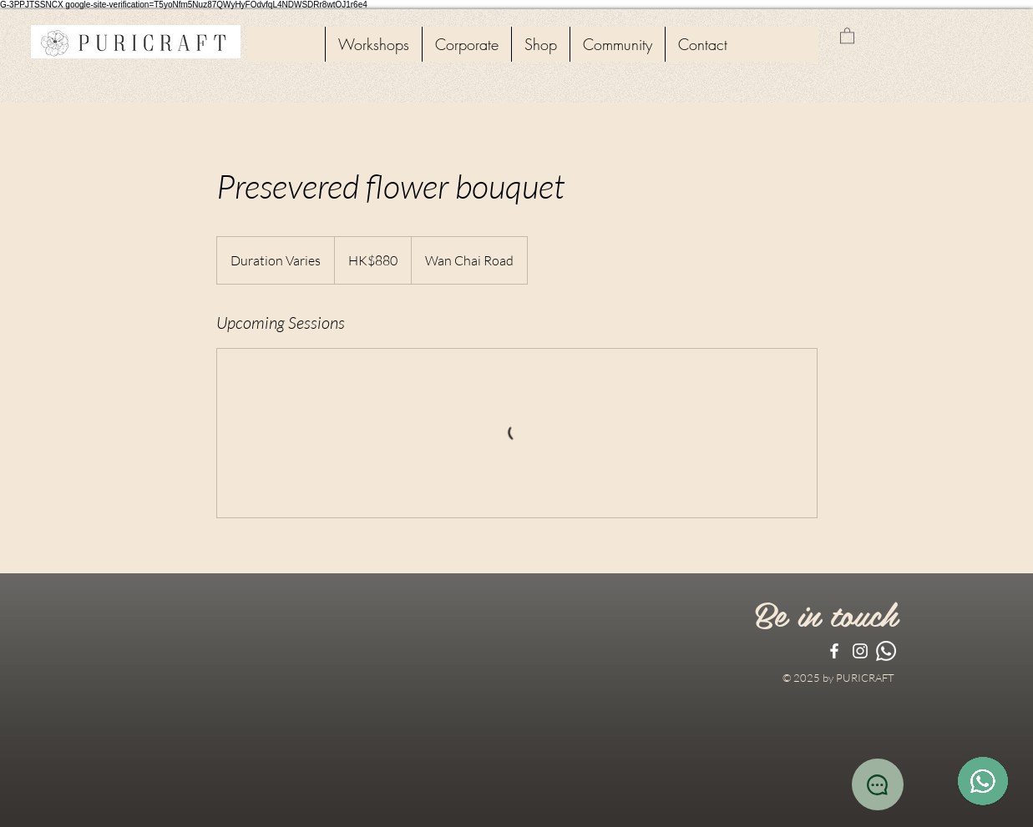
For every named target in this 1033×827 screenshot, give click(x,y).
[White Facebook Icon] (834, 651)
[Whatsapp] (886, 651)
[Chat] (878, 784)
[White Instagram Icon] (860, 651)
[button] (847, 35)
